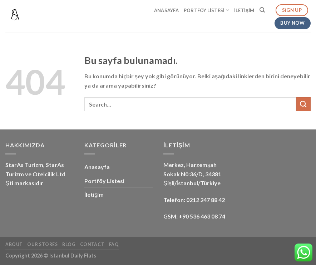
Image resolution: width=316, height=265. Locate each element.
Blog (68, 244)
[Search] (262, 10)
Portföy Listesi (206, 10)
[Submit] (303, 104)
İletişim (244, 10)
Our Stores (42, 244)
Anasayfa (166, 10)
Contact (92, 244)
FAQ (114, 244)
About (14, 244)
